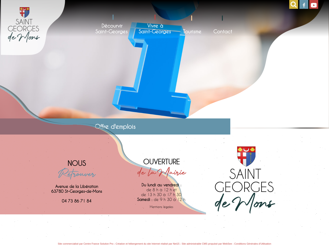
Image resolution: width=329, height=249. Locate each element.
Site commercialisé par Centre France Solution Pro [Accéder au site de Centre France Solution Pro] (85, 243)
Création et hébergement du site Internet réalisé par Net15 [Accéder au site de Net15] (148, 243)
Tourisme (192, 31)
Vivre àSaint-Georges (155, 28)
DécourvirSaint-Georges (111, 28)
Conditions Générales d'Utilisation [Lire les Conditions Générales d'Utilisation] (252, 243)
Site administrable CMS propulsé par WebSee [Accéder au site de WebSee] (207, 243)
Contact (222, 31)
